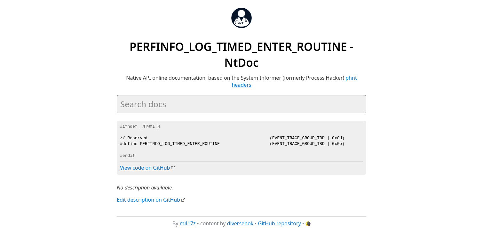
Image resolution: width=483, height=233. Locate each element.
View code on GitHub (145, 167)
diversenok (240, 223)
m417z (188, 223)
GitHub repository (279, 223)
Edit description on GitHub (148, 199)
